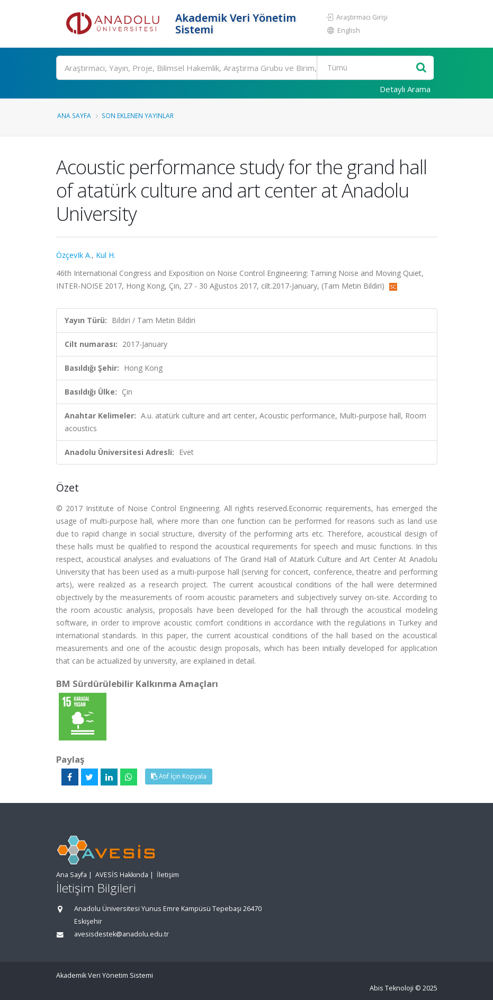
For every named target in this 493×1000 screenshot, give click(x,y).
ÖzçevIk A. (74, 255)
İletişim (168, 874)
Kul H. (105, 255)
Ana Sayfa (74, 115)
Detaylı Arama (405, 89)
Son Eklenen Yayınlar (138, 115)
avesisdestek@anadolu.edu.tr (121, 934)
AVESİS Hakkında (121, 874)
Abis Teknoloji (392, 988)
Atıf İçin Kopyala (179, 776)
